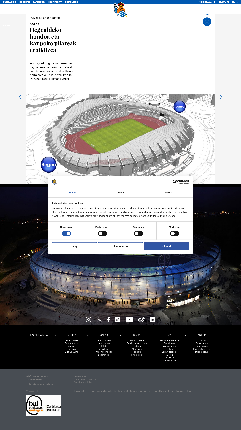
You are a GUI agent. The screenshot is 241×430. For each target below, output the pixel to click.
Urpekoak (104, 349)
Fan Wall (169, 358)
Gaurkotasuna (39, 335)
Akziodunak (169, 346)
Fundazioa (9, 2)
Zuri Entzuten (169, 361)
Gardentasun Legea (137, 343)
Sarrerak (39, 2)
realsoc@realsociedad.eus (39, 384)
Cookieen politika (83, 382)
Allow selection (120, 246)
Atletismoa (104, 343)
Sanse (71, 346)
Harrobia (71, 349)
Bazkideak (169, 343)
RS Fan (169, 349)
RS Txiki (169, 355)
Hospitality (55, 2)
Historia (137, 346)
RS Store (24, 2)
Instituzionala (137, 340)
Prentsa (137, 352)
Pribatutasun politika (85, 379)
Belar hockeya (104, 340)
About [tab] (168, 192)
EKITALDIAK (71, 2)
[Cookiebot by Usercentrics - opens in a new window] (175, 182)
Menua (8, 25)
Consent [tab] (72, 192)
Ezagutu (202, 340)
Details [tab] (120, 192)
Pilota (104, 346)
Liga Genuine (71, 352)
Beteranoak (104, 355)
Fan (169, 335)
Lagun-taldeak (169, 352)
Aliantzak (137, 349)
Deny (74, 246)
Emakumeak (71, 343)
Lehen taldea (71, 340)
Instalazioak (136, 355)
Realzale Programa (169, 340)
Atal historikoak (104, 352)
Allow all (167, 246)
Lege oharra (80, 376)
